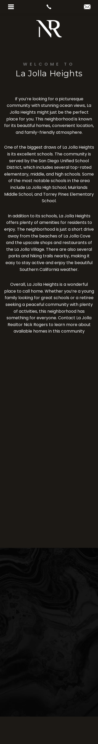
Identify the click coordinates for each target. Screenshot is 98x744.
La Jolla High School (46, 188)
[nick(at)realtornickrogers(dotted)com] (87, 7)
